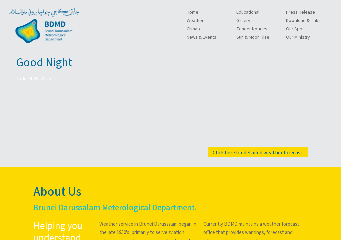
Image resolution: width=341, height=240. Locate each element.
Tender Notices (251, 29)
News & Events (201, 37)
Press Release (300, 12)
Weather (195, 20)
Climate (194, 29)
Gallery (243, 20)
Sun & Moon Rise (252, 37)
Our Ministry (298, 37)
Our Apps (295, 29)
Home (192, 12)
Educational (247, 12)
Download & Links (303, 20)
